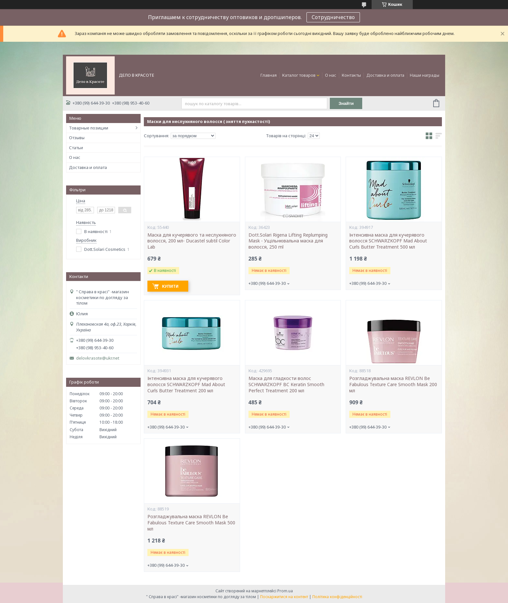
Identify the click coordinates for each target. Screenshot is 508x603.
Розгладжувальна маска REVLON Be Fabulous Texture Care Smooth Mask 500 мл (191, 523)
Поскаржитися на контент (284, 596)
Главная (268, 75)
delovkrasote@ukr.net (97, 358)
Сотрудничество (333, 17)
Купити (170, 286)
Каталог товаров (299, 75)
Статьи (76, 148)
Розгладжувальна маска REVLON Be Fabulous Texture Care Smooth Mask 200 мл (393, 384)
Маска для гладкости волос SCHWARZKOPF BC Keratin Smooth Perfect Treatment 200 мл (286, 384)
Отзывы (77, 137)
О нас (330, 75)
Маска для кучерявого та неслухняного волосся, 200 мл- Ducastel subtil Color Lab (191, 241)
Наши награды (424, 75)
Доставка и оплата (385, 75)
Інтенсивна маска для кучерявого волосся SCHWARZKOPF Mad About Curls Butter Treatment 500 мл (388, 241)
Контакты (351, 75)
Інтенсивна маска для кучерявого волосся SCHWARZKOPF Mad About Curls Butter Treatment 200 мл (186, 384)
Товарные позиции (88, 128)
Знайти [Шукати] (346, 103)
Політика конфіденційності (337, 596)
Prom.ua (285, 591)
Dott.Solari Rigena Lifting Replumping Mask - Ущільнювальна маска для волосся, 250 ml (288, 241)
